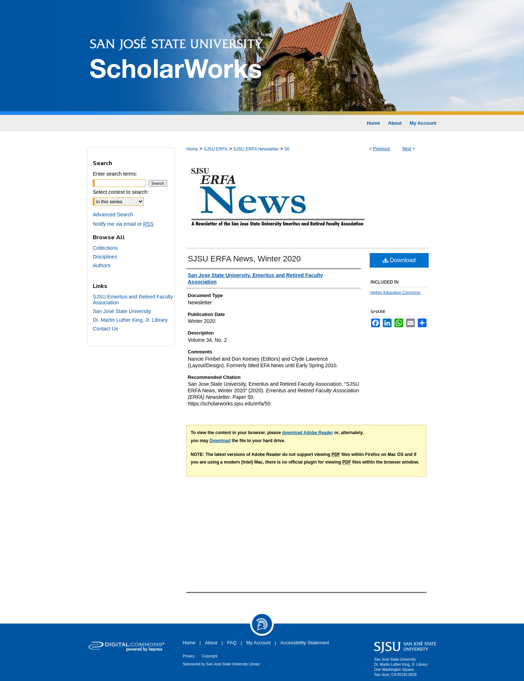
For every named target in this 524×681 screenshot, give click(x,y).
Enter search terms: (115, 174)
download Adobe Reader (307, 432)
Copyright (209, 656)
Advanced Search (113, 214)
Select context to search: (120, 192)
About (211, 642)
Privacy (189, 656)
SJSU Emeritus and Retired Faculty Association (133, 299)
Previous (381, 148)
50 (287, 149)
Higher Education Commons (395, 292)
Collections (105, 248)
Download (399, 260)
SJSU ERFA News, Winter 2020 (244, 258)
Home (192, 149)
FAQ (232, 642)
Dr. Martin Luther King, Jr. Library (130, 320)
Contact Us (105, 329)
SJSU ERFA (215, 149)
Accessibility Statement (304, 642)
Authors (101, 265)
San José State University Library (233, 664)
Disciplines (105, 257)
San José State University (122, 311)
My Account (258, 642)
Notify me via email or (123, 224)
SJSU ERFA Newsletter (256, 149)
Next (407, 148)
